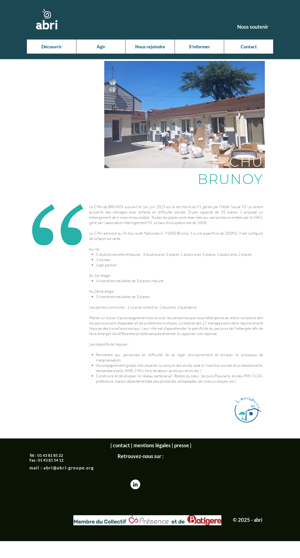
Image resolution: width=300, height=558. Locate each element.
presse (181, 445)
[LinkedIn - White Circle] (135, 484)
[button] (51, 47)
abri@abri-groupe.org (68, 467)
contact (121, 445)
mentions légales (152, 445)
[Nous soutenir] (253, 26)
